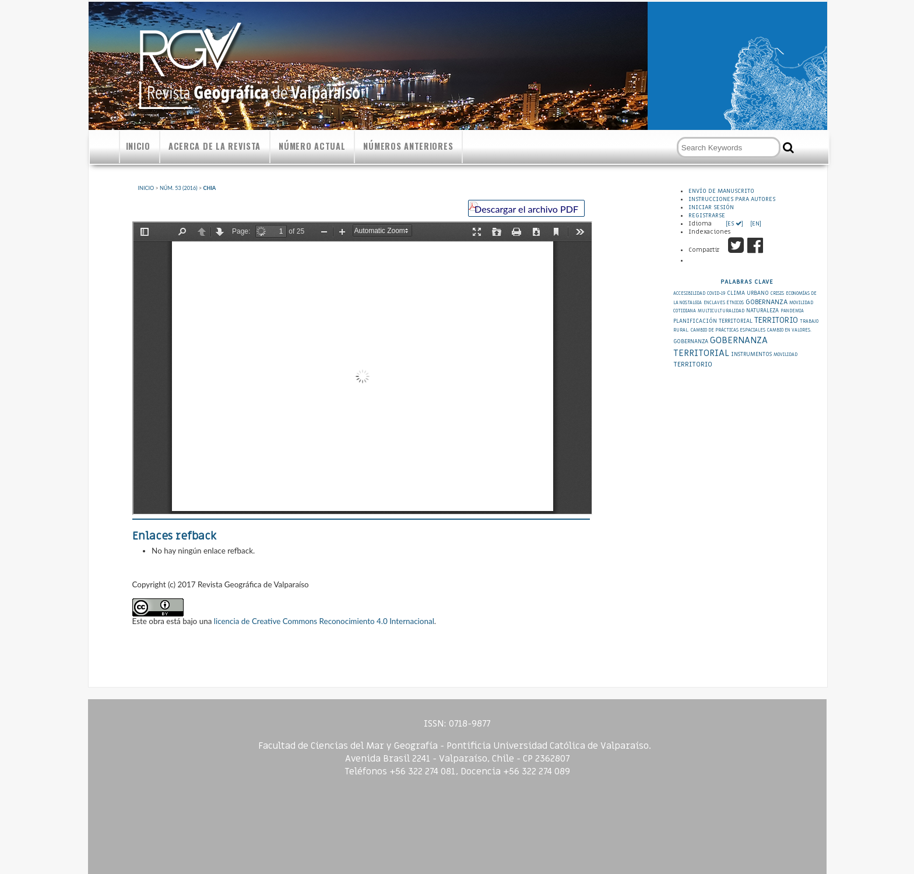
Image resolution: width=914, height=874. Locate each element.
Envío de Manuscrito (721, 191)
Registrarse (706, 216)
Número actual (312, 146)
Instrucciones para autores (731, 199)
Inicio (138, 146)
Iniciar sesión (711, 207)
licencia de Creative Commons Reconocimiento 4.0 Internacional (324, 621)
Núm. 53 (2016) (179, 188)
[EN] (754, 224)
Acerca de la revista (214, 146)
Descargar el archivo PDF (526, 208)
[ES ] (735, 224)
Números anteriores (408, 146)
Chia (209, 188)
